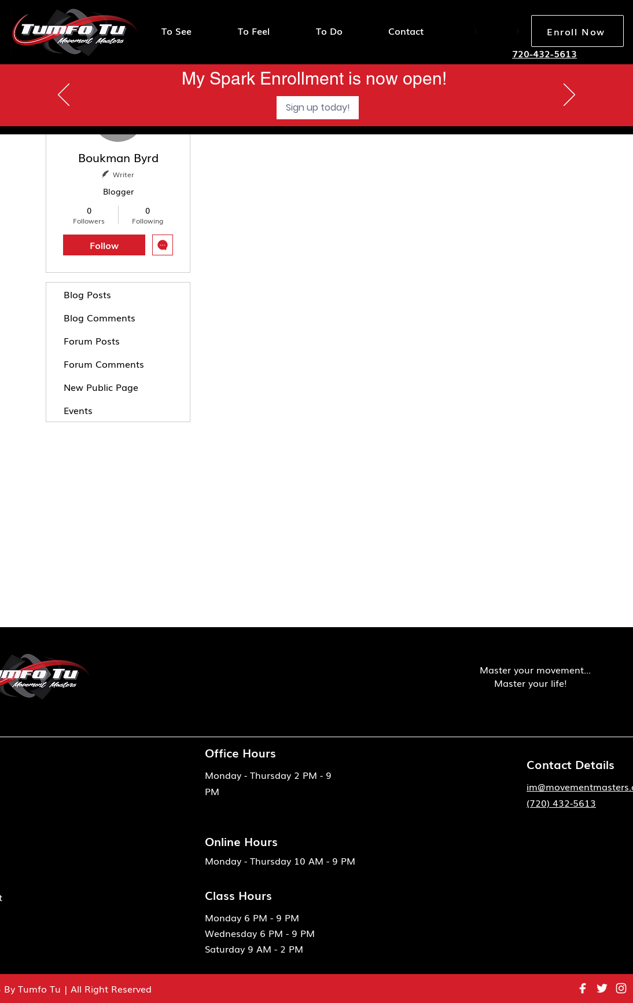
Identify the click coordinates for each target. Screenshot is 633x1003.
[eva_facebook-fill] (583, 988)
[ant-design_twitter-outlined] (602, 988)
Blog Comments (99, 317)
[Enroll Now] (577, 31)
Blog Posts (87, 294)
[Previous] (63, 95)
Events (78, 410)
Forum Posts (92, 340)
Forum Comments (104, 364)
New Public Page (101, 387)
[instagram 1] (621, 988)
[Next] (569, 95)
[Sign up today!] (318, 107)
